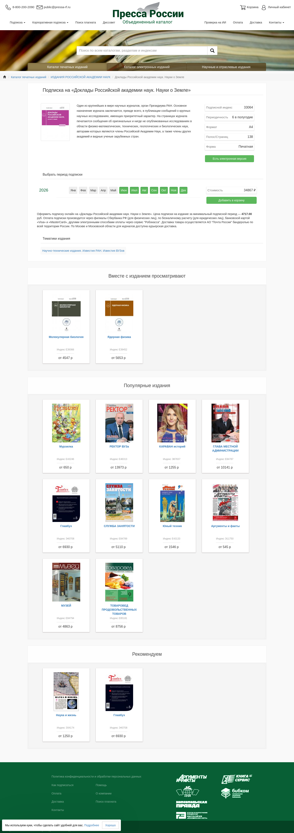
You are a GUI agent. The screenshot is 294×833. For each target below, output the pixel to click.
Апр (104, 190)
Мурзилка (66, 446)
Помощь (101, 785)
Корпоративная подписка (50, 22)
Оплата (238, 22)
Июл (134, 190)
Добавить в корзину (231, 200)
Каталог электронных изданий (146, 67)
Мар (94, 190)
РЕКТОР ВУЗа (119, 446)
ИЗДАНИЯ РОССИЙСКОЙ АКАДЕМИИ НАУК (80, 77)
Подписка (17, 22)
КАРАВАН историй (172, 446)
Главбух (66, 526)
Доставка (256, 22)
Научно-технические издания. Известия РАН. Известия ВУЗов (83, 250)
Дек (181, 190)
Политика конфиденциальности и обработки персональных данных (96, 776)
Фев (84, 190)
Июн (124, 190)
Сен (153, 190)
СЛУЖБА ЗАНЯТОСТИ (119, 526)
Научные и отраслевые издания (226, 67)
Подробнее (91, 825)
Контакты (276, 22)
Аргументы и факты (225, 526)
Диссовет (109, 22)
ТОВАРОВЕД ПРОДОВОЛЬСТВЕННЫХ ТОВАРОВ (119, 609)
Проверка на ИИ (215, 22)
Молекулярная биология (66, 337)
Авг (144, 190)
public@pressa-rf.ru (53, 7)
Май (114, 190)
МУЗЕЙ (66, 605)
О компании (103, 793)
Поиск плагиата (85, 22)
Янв (74, 190)
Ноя (172, 190)
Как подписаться (63, 785)
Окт (162, 190)
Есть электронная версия (229, 158)
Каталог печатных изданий (67, 67)
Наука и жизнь (66, 715)
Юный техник (172, 526)
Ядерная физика (119, 337)
